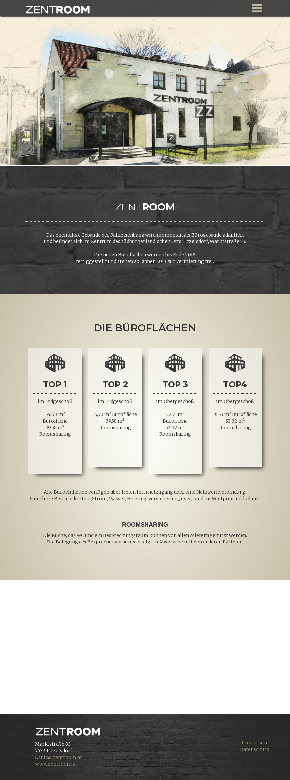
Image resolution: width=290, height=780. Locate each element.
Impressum (255, 743)
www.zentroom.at (56, 764)
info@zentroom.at (60, 757)
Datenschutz (254, 749)
